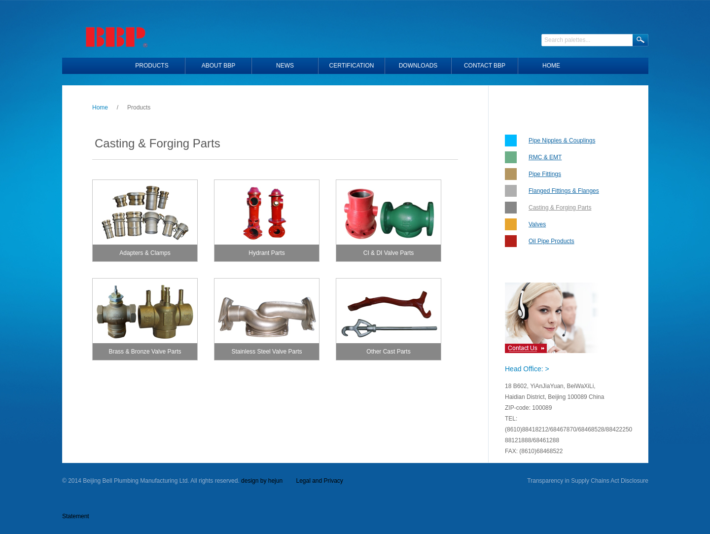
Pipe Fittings (545, 174)
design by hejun (262, 480)
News (285, 65)
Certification (351, 65)
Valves (537, 224)
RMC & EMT (545, 157)
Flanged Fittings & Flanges (564, 190)
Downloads (418, 65)
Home (100, 107)
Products (151, 65)
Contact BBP (484, 65)
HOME (551, 65)
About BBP (218, 65)
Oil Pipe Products (551, 241)
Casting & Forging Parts (560, 207)
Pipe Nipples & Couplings (562, 140)
